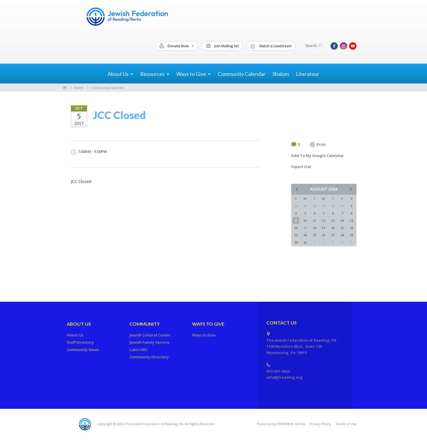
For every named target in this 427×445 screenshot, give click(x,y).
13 (333, 220)
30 (296, 242)
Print (318, 145)
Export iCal (301, 166)
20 (333, 228)
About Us (79, 324)
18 (314, 228)
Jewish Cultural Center (150, 335)
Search (313, 45)
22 (351, 228)
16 (296, 228)
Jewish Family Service (149, 342)
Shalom (281, 74)
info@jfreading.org (284, 377)
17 (305, 228)
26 (323, 235)
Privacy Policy (320, 424)
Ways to (193, 74)
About (120, 74)
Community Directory (149, 357)
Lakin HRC (138, 349)
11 (314, 220)
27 (333, 235)
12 (323, 220)
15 (351, 220)
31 (305, 242)
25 (314, 235)
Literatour (307, 74)
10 (305, 220)
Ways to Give (208, 324)
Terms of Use (345, 424)
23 (296, 235)
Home (65, 88)
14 (342, 220)
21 (342, 228)
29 (351, 235)
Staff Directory (80, 342)
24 (305, 235)
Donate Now (176, 46)
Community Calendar (242, 74)
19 (323, 228)
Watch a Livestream (271, 46)
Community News (83, 349)
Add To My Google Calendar (317, 155)
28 (342, 235)
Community (144, 324)
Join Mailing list (222, 46)
